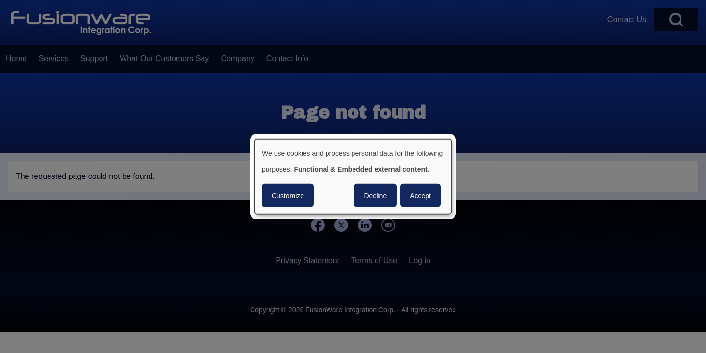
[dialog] (353, 176)
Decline (375, 195)
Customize (288, 195)
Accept (420, 195)
